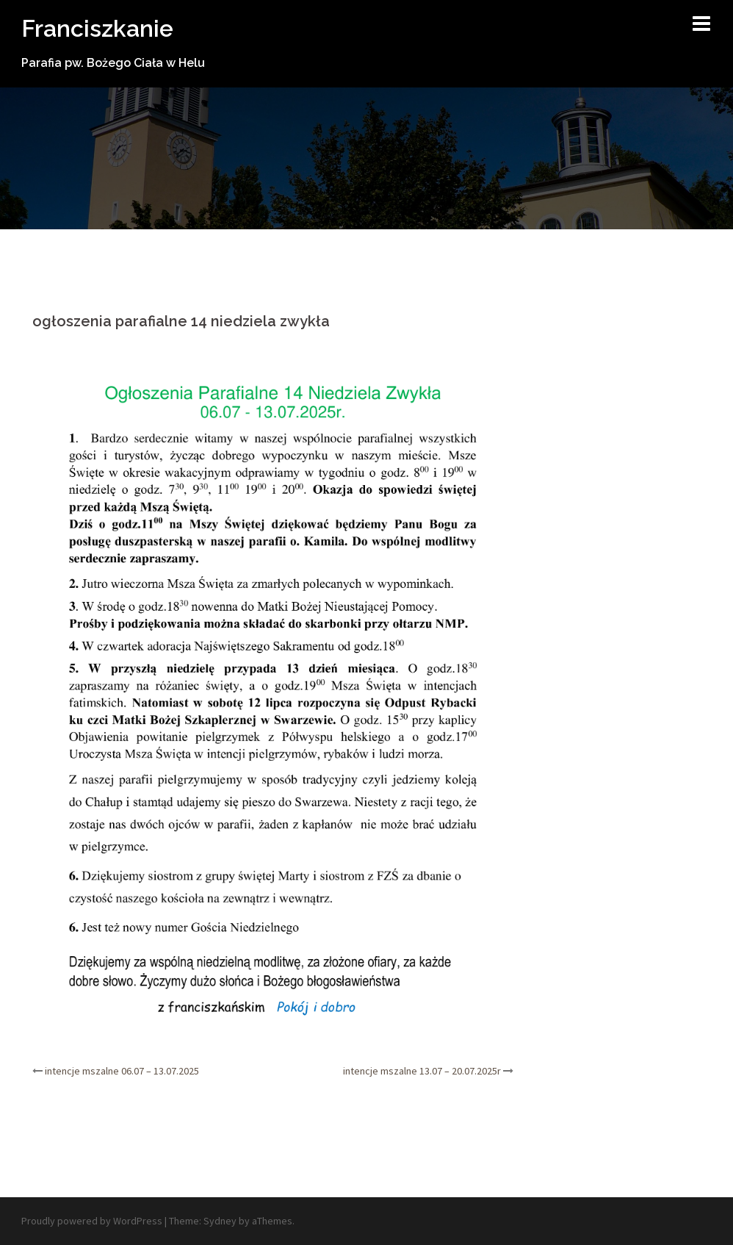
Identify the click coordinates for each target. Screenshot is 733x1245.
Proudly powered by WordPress (91, 1220)
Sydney (219, 1220)
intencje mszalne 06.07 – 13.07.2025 (122, 1070)
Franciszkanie (97, 28)
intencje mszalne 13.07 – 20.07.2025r (422, 1070)
